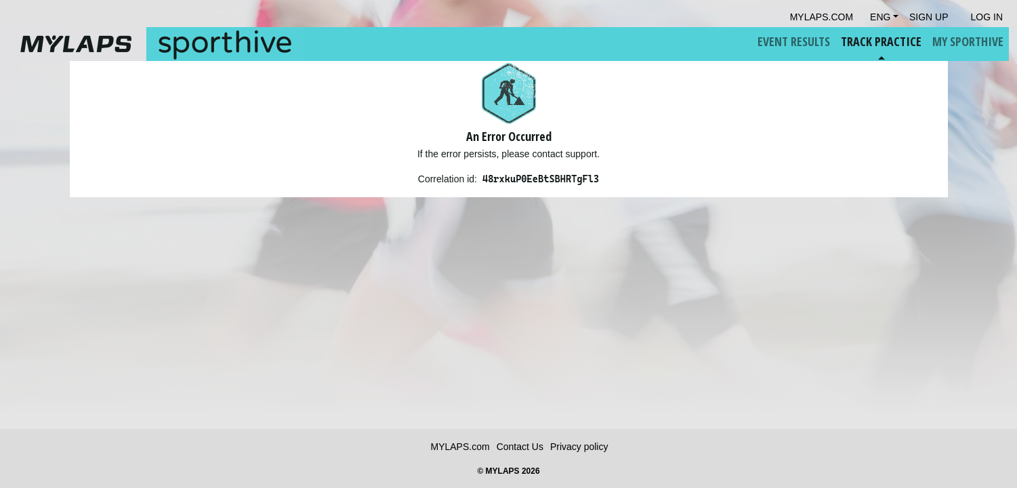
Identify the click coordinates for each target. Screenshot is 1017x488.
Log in (987, 17)
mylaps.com (821, 17)
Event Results (793, 41)
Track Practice (881, 41)
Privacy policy (579, 446)
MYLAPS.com (460, 446)
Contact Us (520, 446)
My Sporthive (967, 41)
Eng (880, 17)
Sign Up (929, 17)
